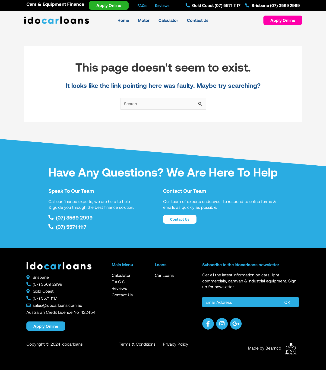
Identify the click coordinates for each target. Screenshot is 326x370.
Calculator (121, 275)
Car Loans (164, 275)
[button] (282, 20)
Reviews (119, 288)
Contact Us (122, 294)
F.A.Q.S (118, 281)
